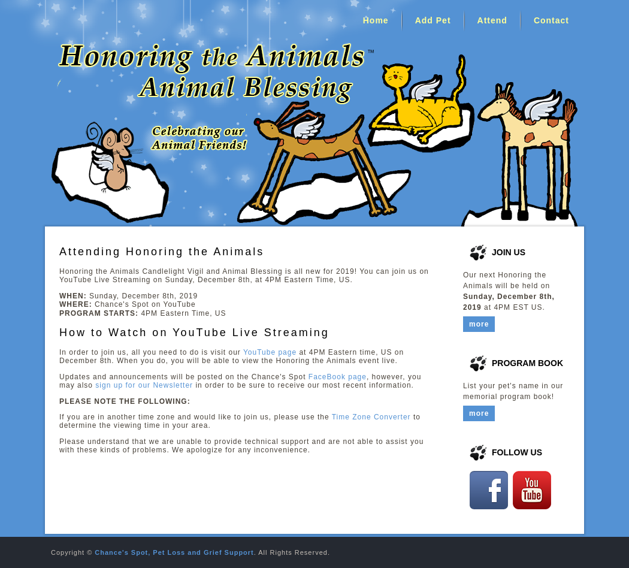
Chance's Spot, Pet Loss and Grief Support (174, 552)
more (479, 324)
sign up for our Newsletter (144, 385)
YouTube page (270, 352)
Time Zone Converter (371, 417)
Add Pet (433, 20)
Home (376, 20)
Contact (551, 20)
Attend (492, 20)
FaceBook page (338, 377)
